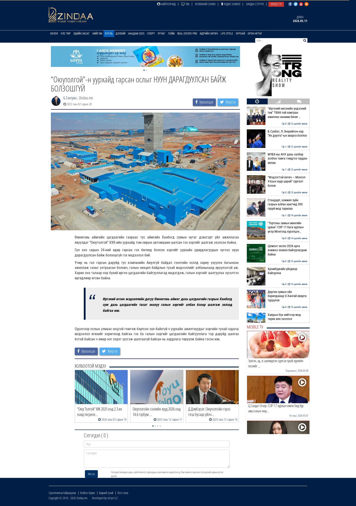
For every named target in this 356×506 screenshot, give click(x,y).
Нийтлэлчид (166, 4)
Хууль (109, 33)
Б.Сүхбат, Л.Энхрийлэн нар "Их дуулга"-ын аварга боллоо (277, 133)
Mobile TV (276, 4)
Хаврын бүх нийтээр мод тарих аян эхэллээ (277, 317)
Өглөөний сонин (205, 4)
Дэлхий (120, 33)
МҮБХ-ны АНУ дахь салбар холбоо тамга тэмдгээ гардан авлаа (277, 158)
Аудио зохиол (230, 4)
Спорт (151, 33)
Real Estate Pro (187, 33)
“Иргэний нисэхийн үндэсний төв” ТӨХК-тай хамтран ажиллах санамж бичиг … (277, 112)
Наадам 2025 (136, 33)
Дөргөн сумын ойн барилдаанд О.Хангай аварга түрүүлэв (277, 296)
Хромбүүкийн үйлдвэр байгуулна (277, 271)
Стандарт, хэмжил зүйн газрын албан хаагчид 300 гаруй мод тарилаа (277, 204)
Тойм (171, 33)
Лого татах (122, 493)
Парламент (291, 371)
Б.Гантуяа (70, 98)
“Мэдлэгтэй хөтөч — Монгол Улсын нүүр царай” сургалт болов (277, 181)
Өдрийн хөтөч (209, 33)
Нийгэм (97, 33)
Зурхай (240, 33)
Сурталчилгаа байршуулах (62, 493)
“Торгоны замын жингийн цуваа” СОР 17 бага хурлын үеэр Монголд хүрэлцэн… (277, 227)
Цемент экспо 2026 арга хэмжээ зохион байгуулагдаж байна (277, 250)
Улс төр (66, 33)
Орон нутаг (255, 33)
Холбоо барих (87, 493)
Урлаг (161, 33)
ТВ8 (185, 4)
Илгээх (91, 474)
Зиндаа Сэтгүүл (255, 4)
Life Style (227, 33)
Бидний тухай (106, 493)
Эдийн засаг (81, 33)
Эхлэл (54, 33)
